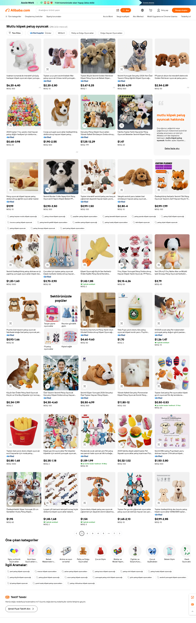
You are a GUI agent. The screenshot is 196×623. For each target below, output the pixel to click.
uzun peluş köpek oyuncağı (76, 577)
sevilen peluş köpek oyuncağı (84, 222)
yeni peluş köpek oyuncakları (72, 228)
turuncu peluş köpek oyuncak (19, 222)
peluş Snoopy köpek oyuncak (43, 228)
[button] (117, 10)
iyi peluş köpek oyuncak (17, 583)
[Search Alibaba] (76, 10)
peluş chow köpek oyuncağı (53, 216)
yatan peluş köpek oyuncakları (74, 571)
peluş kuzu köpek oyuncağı (103, 571)
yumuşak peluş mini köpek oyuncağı (107, 577)
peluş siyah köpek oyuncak (166, 222)
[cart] (151, 11)
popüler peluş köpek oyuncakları (83, 216)
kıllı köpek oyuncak (141, 222)
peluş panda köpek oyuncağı (144, 216)
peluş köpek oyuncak (16, 228)
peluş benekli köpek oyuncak (114, 216)
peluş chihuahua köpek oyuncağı (81, 583)
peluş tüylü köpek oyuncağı (172, 216)
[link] (192, 597)
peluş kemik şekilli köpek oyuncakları (52, 222)
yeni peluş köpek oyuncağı (18, 571)
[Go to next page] (119, 533)
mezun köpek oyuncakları (46, 571)
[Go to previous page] (76, 533)
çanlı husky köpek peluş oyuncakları (47, 583)
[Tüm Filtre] (14, 33)
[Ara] (125, 10)
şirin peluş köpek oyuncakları (139, 577)
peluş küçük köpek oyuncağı (19, 577)
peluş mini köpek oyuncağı (131, 571)
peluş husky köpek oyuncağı (160, 571)
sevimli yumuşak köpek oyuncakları (171, 577)
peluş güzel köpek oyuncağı (47, 577)
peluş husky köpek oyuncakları (115, 222)
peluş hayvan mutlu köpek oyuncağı (22, 216)
